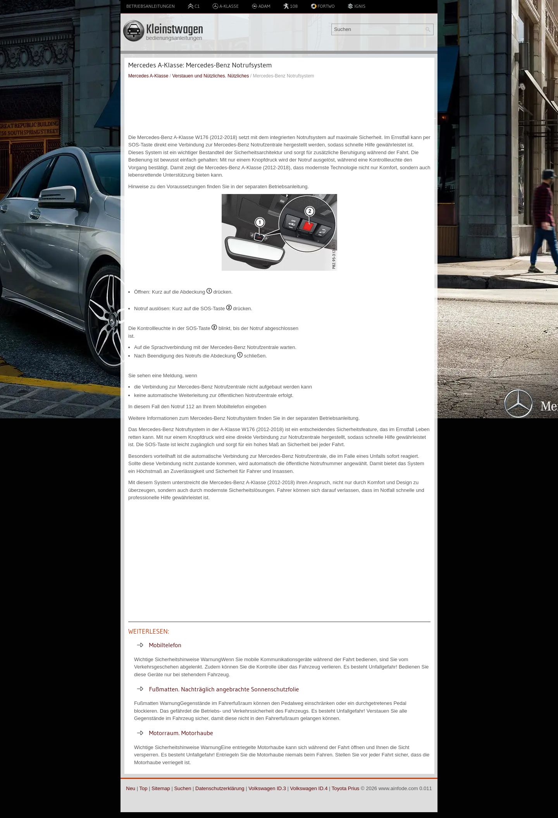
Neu (130, 788)
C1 (194, 6)
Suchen (182, 788)
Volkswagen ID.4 (309, 788)
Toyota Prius (346, 788)
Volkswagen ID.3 (267, 788)
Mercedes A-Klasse (148, 76)
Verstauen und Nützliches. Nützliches (210, 76)
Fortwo (323, 6)
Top (143, 788)
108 (290, 6)
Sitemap (161, 788)
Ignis (356, 6)
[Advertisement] (279, 106)
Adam (260, 6)
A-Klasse (225, 6)
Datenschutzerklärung (219, 788)
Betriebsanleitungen (150, 6)
